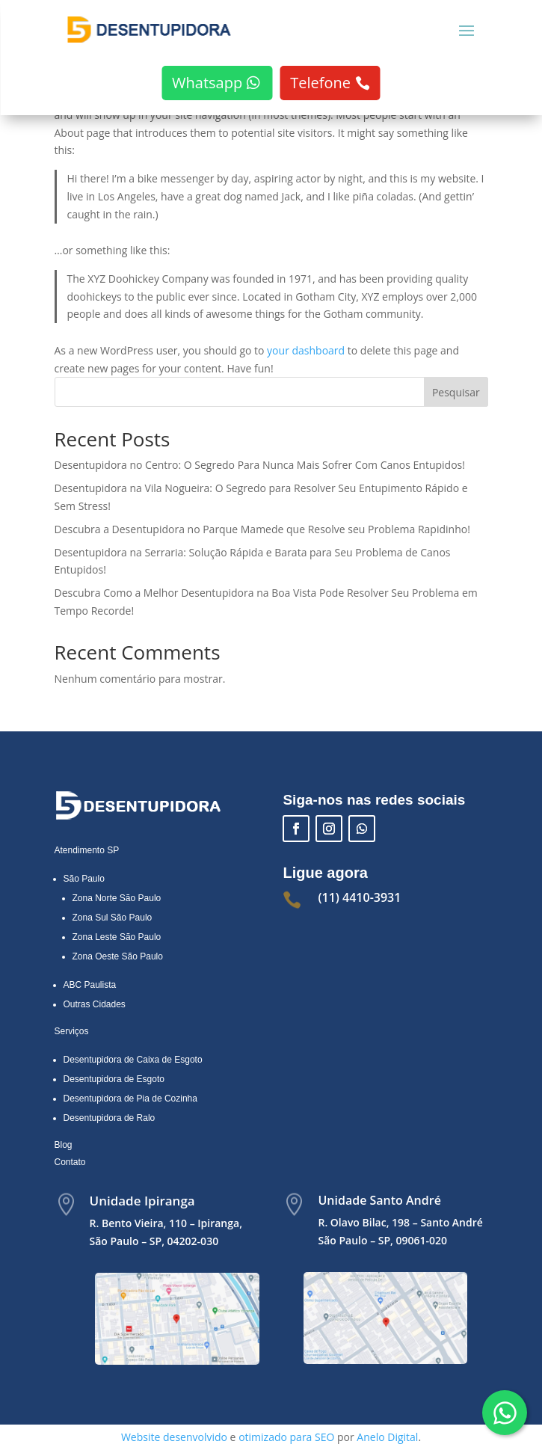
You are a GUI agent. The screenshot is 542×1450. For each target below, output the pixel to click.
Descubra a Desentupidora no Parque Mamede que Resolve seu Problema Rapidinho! (262, 529)
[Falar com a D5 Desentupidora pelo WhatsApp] (504, 1412)
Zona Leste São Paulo (117, 937)
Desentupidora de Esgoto (114, 1079)
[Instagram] (328, 828)
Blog (64, 1145)
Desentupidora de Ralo (109, 1118)
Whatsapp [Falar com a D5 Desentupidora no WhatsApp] (207, 83)
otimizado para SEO (286, 1437)
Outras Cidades (95, 1004)
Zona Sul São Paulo (113, 917)
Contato (70, 1162)
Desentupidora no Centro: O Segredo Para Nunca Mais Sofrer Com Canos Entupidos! (260, 465)
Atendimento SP (87, 850)
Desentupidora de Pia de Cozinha (130, 1098)
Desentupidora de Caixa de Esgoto (133, 1059)
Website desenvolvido (174, 1437)
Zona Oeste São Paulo (118, 956)
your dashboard (306, 350)
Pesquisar (456, 392)
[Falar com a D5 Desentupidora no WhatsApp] (361, 828)
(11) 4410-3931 (359, 897)
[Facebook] (296, 828)
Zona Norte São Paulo (117, 898)
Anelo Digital (387, 1437)
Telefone (320, 83)
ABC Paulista (90, 985)
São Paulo (84, 878)
